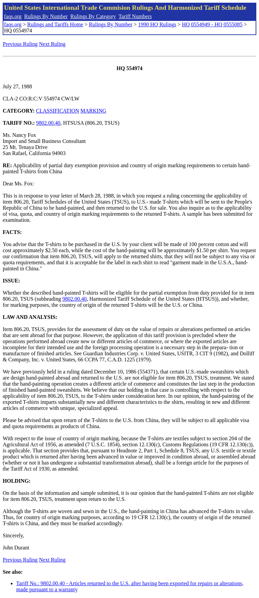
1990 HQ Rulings (157, 24)
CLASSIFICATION (57, 111)
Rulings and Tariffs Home (55, 24)
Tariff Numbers (135, 16)
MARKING (93, 111)
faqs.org (13, 16)
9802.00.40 (48, 123)
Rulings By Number (46, 16)
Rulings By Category (93, 16)
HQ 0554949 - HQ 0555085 (212, 24)
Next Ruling (52, 44)
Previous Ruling (20, 44)
